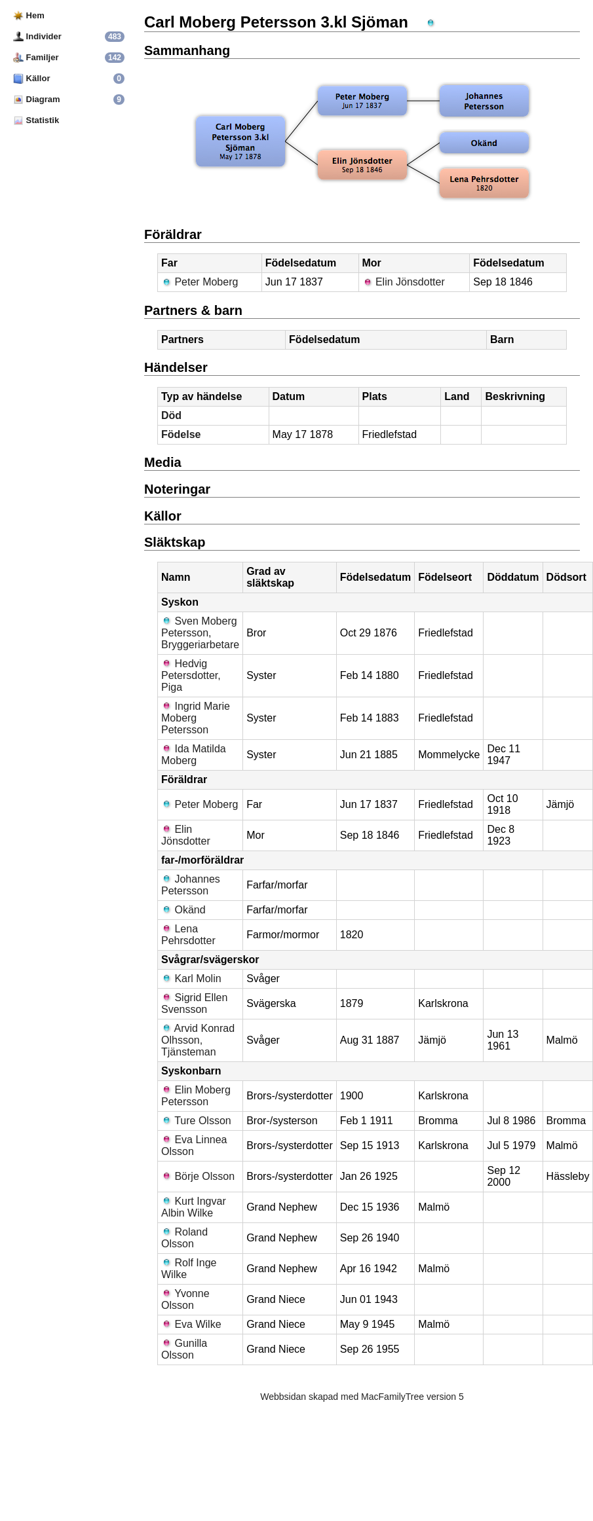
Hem (29, 15)
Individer (37, 36)
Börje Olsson (198, 1176)
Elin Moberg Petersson (196, 1095)
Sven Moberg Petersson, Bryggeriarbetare (200, 632)
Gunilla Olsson (184, 1349)
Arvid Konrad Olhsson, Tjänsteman (198, 1040)
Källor (31, 78)
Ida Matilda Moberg (193, 754)
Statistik (36, 120)
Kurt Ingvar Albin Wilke (193, 1207)
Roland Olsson (184, 1237)
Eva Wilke (191, 1324)
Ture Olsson (196, 1120)
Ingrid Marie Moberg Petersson (195, 718)
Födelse (181, 434)
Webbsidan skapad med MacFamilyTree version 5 (361, 1396)
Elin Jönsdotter (403, 281)
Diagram (36, 99)
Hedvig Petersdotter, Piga (191, 675)
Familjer (35, 57)
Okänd (183, 909)
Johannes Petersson (190, 884)
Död (171, 415)
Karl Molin (191, 978)
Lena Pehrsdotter (188, 934)
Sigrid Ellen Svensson (194, 1003)
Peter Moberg (199, 281)
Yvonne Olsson (185, 1299)
